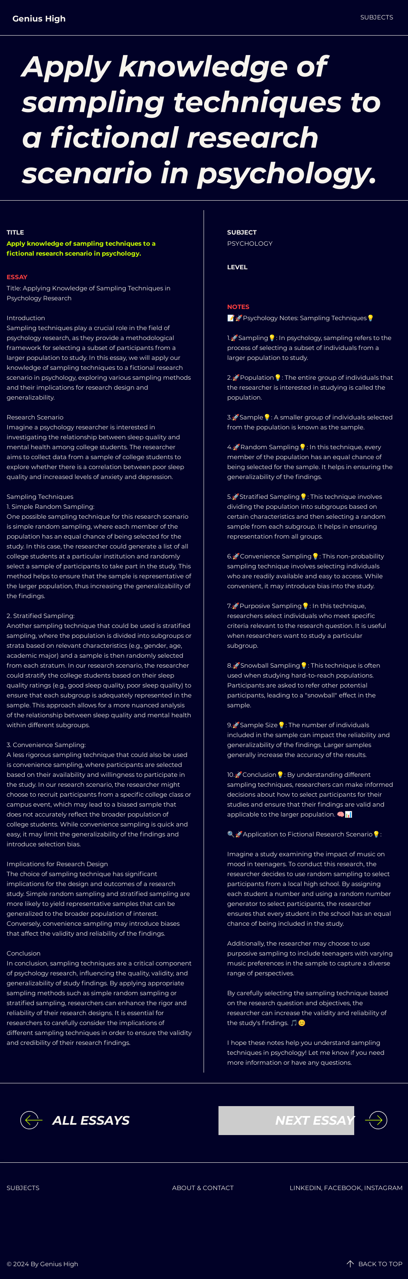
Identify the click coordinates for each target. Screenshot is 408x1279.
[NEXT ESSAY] (286, 1120)
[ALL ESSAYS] (120, 1120)
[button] (376, 17)
